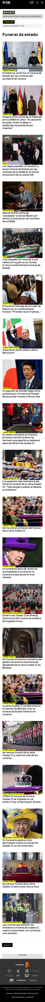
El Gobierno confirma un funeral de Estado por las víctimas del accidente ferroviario (22, 76)
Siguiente (7, 945)
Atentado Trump (7, 1)
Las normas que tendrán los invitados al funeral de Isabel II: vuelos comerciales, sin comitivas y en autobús (21, 929)
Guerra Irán (38, 1)
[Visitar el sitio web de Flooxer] (33, 980)
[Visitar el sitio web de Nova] (35, 970)
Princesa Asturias (18, 1)
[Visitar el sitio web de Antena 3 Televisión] (9, 970)
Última (32, 6)
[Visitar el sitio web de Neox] (26, 970)
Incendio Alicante (29, 1)
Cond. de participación (18, 997)
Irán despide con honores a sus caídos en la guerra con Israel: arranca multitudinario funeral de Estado (21, 263)
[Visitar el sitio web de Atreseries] (18, 975)
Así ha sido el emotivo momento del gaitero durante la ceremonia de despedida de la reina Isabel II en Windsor (22, 663)
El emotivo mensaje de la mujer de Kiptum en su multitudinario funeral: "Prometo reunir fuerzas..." (22, 309)
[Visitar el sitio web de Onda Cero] (26, 975)
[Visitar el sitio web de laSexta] (18, 970)
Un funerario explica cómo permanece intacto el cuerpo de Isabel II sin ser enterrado (20, 843)
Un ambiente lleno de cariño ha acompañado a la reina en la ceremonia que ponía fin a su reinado (19, 573)
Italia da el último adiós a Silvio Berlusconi (20, 351)
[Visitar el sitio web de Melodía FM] (11, 980)
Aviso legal (10, 993)
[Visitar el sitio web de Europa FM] (35, 975)
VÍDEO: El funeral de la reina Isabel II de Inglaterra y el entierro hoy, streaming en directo (21, 799)
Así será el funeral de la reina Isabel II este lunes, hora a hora (20, 885)
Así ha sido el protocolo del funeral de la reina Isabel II (21, 529)
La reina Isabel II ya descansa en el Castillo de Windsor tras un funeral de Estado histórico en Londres (21, 710)
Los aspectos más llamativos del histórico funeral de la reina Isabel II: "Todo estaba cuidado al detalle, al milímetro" (22, 485)
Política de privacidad (20, 993)
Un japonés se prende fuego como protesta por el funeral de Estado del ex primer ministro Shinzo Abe (21, 393)
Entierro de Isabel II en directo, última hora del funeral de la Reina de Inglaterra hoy (21, 618)
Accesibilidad (29, 997)
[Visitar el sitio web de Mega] (9, 975)
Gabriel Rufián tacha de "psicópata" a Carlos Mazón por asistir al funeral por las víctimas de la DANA (21, 217)
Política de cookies (32, 993)
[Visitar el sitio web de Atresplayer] (22, 980)
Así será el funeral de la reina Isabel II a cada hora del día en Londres (20, 755)
